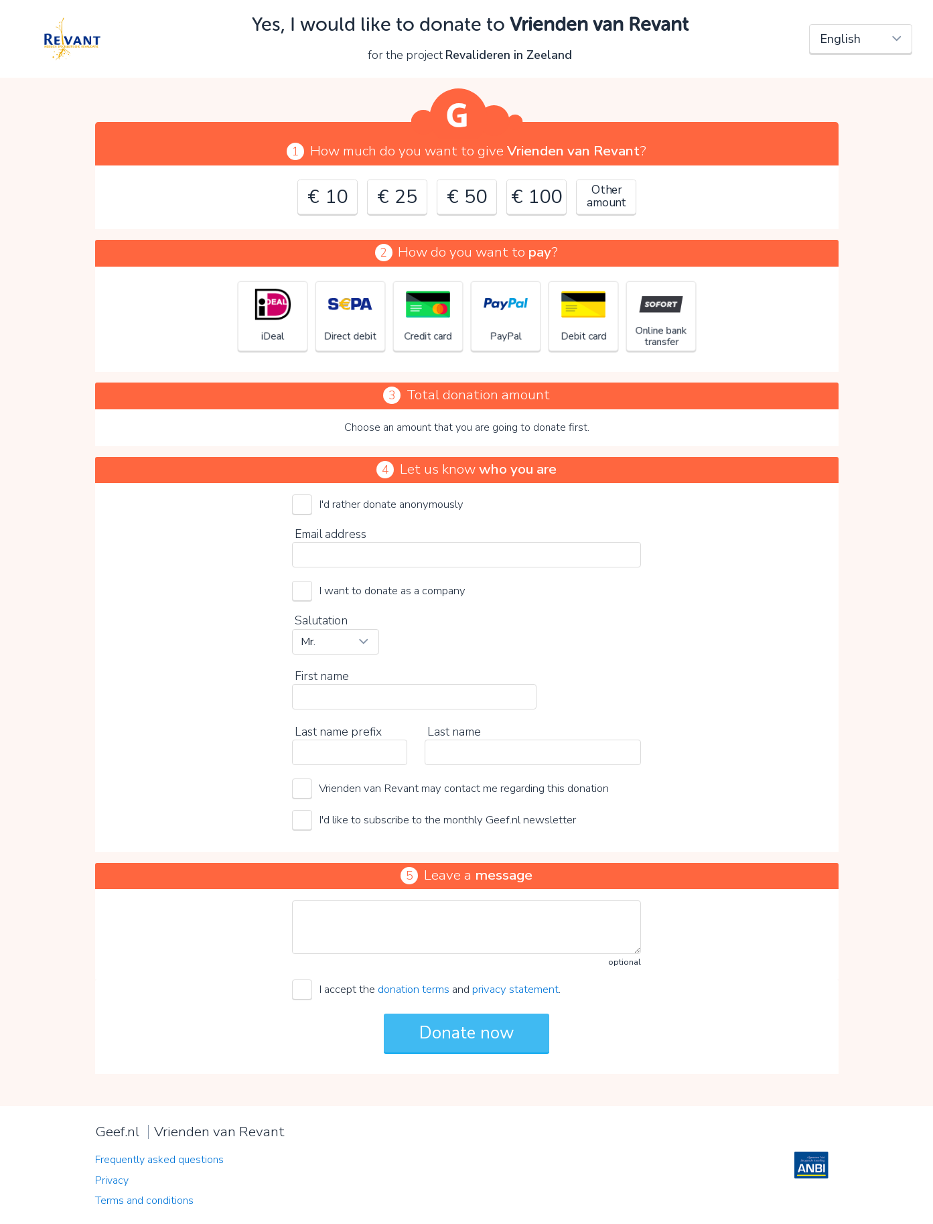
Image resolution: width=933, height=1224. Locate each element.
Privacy (112, 1180)
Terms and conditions (144, 1200)
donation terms (413, 989)
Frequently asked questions (159, 1159)
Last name (454, 732)
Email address (330, 534)
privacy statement (515, 989)
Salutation (321, 620)
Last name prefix (338, 732)
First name (322, 676)
